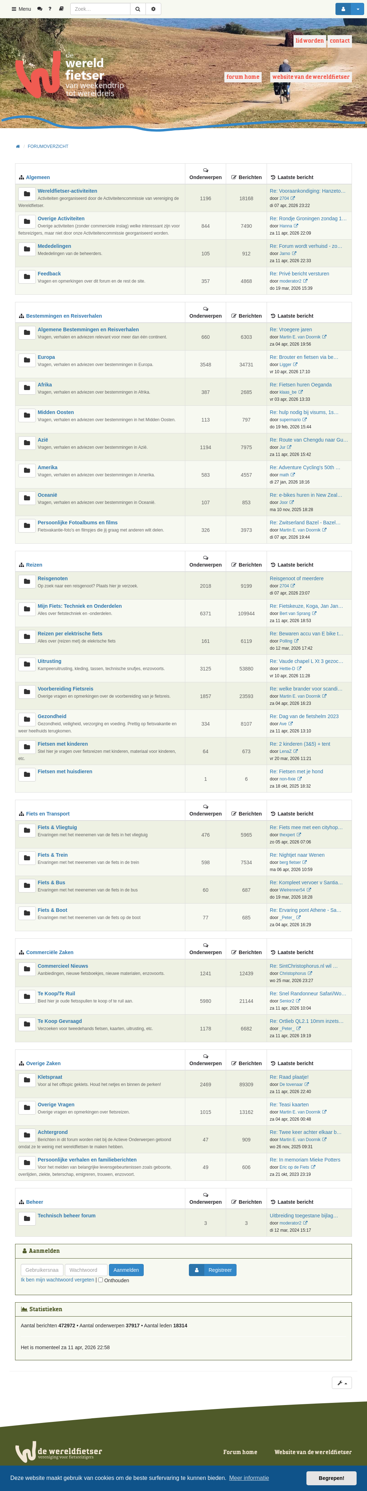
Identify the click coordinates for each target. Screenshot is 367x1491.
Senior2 (287, 1001)
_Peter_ (287, 917)
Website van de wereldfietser (311, 77)
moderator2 (290, 281)
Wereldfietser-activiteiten (67, 191)
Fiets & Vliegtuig (57, 827)
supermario (290, 419)
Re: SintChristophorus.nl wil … (304, 966)
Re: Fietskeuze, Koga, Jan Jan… (306, 606)
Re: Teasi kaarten (289, 1104)
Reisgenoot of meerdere (297, 578)
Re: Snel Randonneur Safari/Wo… (308, 993)
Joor (284, 502)
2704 (284, 198)
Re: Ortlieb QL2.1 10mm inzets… (307, 1021)
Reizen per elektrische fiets (70, 633)
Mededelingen (54, 246)
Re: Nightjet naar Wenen (297, 855)
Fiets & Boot (52, 910)
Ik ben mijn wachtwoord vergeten (57, 1280)
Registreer (210, 1270)
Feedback (49, 273)
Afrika (45, 385)
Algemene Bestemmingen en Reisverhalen (88, 329)
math (284, 474)
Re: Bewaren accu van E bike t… (306, 633)
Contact (340, 41)
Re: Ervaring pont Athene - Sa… (306, 910)
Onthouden (113, 1280)
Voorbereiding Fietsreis (65, 689)
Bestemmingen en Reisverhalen (64, 316)
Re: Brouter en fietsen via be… (304, 357)
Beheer (34, 1202)
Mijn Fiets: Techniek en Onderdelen (80, 606)
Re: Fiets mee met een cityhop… (306, 827)
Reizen (34, 565)
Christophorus (293, 973)
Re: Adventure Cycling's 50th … (305, 467)
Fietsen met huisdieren (65, 771)
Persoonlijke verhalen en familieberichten (87, 1160)
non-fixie (288, 778)
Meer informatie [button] (249, 1478)
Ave (282, 723)
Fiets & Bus (51, 882)
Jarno (285, 253)
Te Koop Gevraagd (60, 1021)
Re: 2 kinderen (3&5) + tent (300, 744)
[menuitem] (42, 9)
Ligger (285, 364)
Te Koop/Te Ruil (56, 993)
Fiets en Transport (48, 814)
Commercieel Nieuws (63, 966)
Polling (286, 641)
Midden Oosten (56, 412)
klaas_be (288, 392)
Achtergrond (53, 1132)
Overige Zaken (43, 1063)
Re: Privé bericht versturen (299, 273)
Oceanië (47, 495)
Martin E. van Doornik (300, 337)
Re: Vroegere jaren (291, 329)
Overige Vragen (56, 1104)
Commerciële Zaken (49, 952)
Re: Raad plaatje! (289, 1077)
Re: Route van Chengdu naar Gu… (309, 440)
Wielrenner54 (292, 890)
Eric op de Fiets (294, 1167)
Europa (46, 357)
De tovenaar (291, 1084)
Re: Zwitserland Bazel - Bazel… (305, 522)
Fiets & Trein (53, 855)
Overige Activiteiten (61, 218)
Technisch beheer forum (67, 1215)
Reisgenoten (53, 578)
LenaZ (286, 751)
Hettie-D (287, 668)
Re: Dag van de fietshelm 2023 (304, 716)
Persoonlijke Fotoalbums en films (78, 522)
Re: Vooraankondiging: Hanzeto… (308, 191)
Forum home (243, 77)
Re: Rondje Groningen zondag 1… (308, 218)
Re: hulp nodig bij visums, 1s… (304, 412)
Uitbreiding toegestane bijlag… (304, 1215)
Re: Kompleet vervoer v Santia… (306, 882)
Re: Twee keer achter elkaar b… (306, 1132)
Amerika (47, 467)
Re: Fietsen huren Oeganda (301, 385)
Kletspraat (50, 1077)
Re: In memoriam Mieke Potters (305, 1160)
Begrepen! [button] (331, 1478)
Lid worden (310, 41)
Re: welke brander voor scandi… (306, 689)
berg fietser (290, 862)
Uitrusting (49, 661)
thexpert (287, 834)
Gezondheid (52, 716)
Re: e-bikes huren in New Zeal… (306, 495)
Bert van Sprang (295, 613)
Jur (283, 447)
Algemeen (38, 177)
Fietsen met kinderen (63, 744)
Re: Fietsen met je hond (296, 771)
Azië (43, 440)
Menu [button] (21, 9)
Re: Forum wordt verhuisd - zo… (306, 246)
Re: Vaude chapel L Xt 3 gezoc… (306, 661)
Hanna (286, 226)
